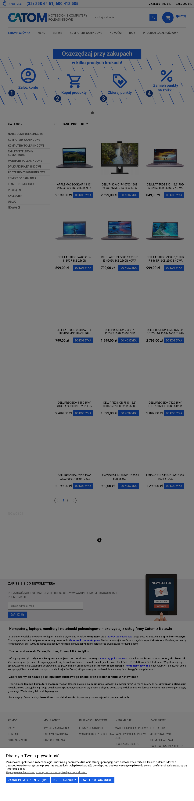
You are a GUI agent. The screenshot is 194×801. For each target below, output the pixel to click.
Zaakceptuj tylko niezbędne (28, 780)
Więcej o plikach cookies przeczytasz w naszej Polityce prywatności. (46, 772)
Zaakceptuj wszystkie (96, 780)
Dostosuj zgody (64, 780)
